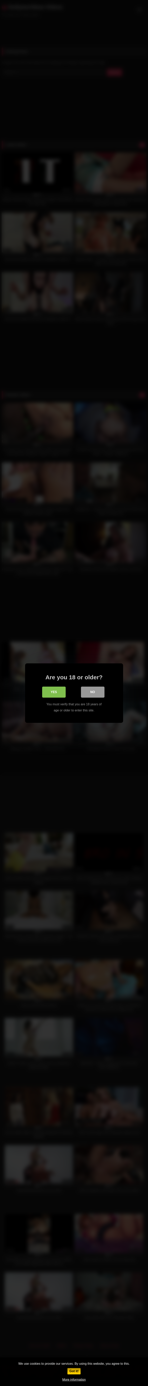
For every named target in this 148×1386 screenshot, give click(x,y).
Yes (54, 692)
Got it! (74, 1371)
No (92, 692)
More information (74, 1379)
